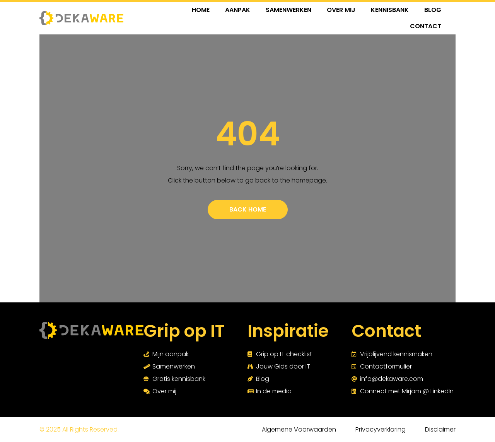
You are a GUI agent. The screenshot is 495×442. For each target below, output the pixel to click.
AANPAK (237, 9)
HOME (201, 9)
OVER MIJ (341, 9)
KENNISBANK (390, 9)
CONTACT (425, 26)
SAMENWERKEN (288, 9)
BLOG (432, 9)
